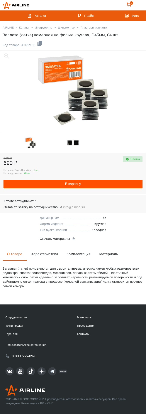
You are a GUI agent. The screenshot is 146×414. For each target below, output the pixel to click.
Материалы (109, 254)
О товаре (14, 254)
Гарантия (11, 334)
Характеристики (44, 254)
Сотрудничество (16, 317)
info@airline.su (74, 207)
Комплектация (79, 254)
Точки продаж (14, 325)
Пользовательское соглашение (25, 344)
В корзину (73, 184)
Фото (135, 15)
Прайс (88, 15)
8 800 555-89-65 (25, 356)
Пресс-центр (85, 325)
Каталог (40, 15)
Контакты (83, 334)
